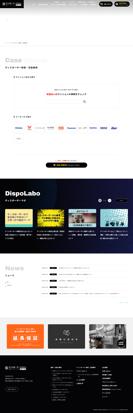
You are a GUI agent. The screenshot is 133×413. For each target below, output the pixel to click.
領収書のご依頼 (107, 374)
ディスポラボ (106, 393)
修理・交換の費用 (43, 4)
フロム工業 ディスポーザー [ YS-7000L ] (62, 374)
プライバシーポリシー (109, 382)
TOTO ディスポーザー (59, 394)
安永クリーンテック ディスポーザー (63, 371)
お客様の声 (93, 4)
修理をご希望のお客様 (59, 400)
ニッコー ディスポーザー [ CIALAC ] (63, 382)
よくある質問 (84, 4)
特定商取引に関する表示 (109, 385)
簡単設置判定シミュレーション (111, 389)
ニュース (105, 396)
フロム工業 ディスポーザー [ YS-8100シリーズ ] (62, 379)
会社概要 (105, 367)
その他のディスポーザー (60, 397)
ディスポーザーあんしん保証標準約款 (88, 375)
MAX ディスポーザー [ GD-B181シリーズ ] (63, 386)
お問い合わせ (12, 389)
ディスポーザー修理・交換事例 (58, 4)
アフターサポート (73, 4)
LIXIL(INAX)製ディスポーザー (61, 392)
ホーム (34, 4)
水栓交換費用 (106, 378)
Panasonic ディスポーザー (60, 389)
